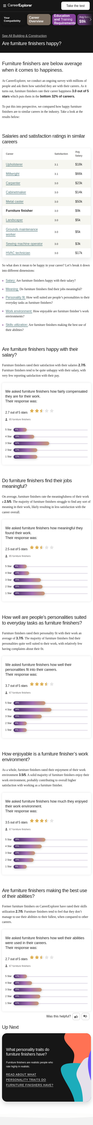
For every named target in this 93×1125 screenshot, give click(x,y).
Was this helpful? (58, 1016)
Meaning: (12, 289)
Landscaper (14, 220)
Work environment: (19, 311)
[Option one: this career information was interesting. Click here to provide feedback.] (76, 1016)
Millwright (12, 173)
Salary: (11, 280)
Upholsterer (14, 164)
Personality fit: (16, 297)
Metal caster (15, 201)
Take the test (75, 6)
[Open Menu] (32, 6)
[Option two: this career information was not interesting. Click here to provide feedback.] (85, 1016)
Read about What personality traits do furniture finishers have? (29, 1079)
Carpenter (13, 183)
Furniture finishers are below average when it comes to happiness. (42, 67)
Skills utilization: (17, 324)
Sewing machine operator (24, 243)
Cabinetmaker (16, 192)
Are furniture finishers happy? (31, 43)
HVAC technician (18, 253)
